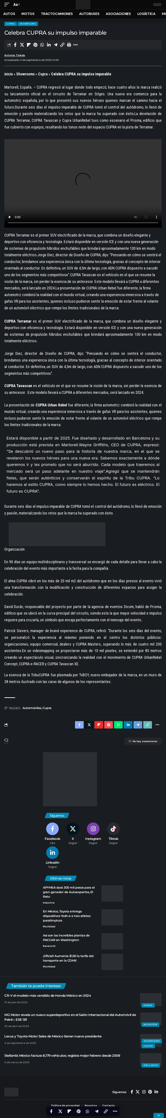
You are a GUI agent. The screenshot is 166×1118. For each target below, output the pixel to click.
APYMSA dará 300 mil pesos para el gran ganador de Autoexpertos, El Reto (69, 892)
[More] (76, 44)
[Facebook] (52, 834)
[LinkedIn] (52, 857)
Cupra (11, 23)
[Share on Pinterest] (35, 44)
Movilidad (49, 926)
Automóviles (32, 708)
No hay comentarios (143, 741)
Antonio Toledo (14, 55)
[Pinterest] (150, 1092)
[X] (73, 834)
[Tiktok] (113, 834)
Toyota (148, 1046)
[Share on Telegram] (55, 44)
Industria (48, 902)
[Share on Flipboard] (29, 44)
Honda (148, 1005)
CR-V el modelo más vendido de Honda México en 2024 (47, 995)
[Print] (69, 44)
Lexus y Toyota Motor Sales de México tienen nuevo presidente (52, 1036)
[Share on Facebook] (15, 44)
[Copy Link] (62, 44)
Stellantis (151, 1065)
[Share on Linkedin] (49, 44)
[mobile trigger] (8, 4)
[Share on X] (22, 44)
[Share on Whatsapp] (42, 44)
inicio (8, 74)
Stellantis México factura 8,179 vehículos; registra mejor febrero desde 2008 (62, 1055)
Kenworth (49, 946)
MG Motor (150, 1024)
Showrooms (28, 23)
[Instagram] (93, 834)
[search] (146, 5)
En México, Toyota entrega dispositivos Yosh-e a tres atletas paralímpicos (66, 915)
